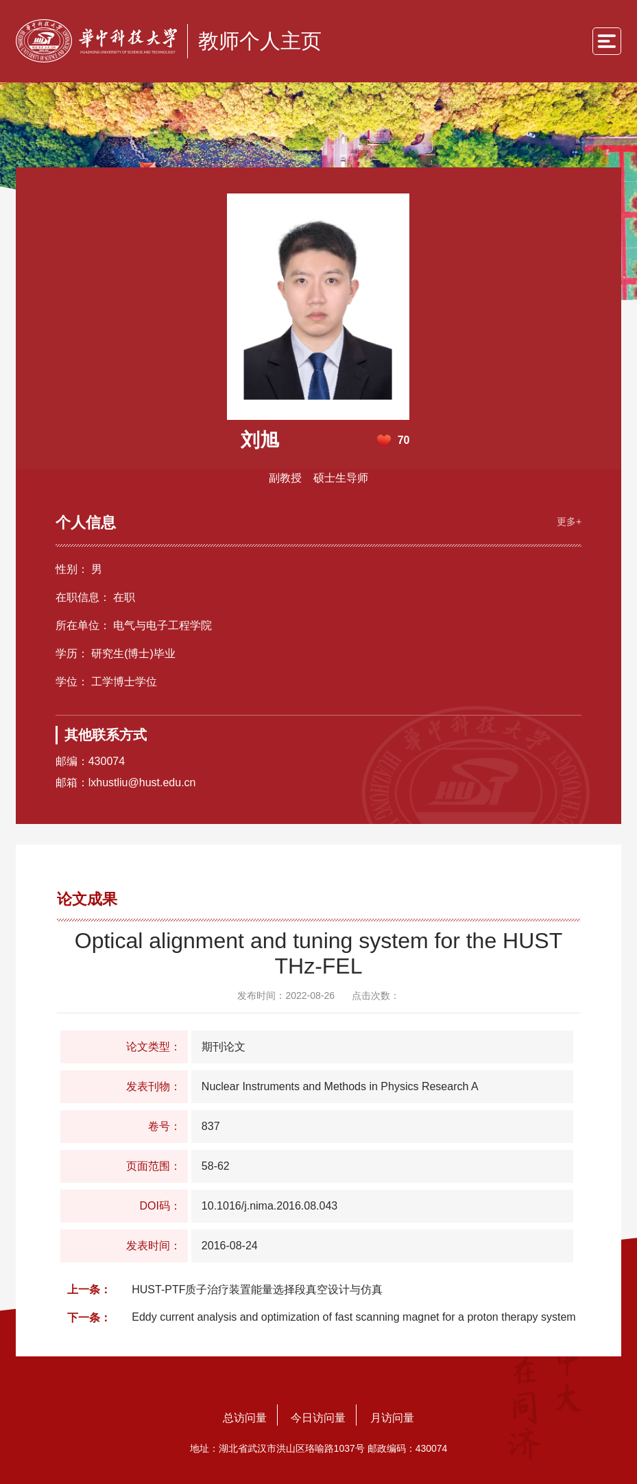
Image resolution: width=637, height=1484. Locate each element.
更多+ (567, 520)
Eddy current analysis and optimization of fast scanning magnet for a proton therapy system (353, 1316)
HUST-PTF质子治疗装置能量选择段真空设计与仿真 (257, 1289)
